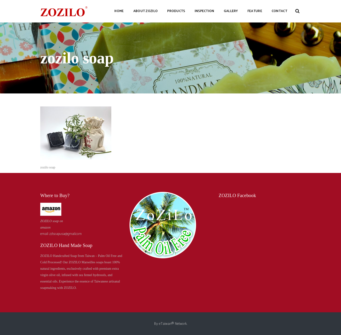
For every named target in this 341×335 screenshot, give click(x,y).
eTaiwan (165, 324)
